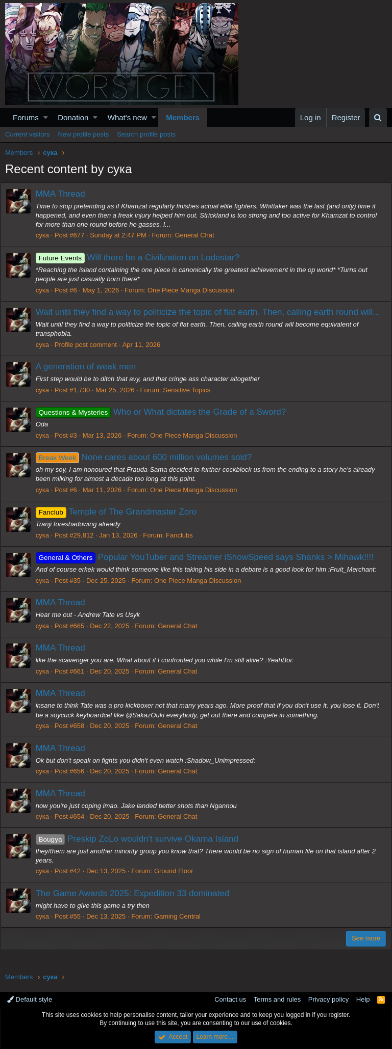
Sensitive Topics (191, 402)
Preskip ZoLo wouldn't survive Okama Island (141, 850)
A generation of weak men (90, 379)
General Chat (199, 235)
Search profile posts (146, 134)
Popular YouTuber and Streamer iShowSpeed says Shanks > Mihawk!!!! (209, 569)
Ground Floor (178, 883)
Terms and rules (277, 1000)
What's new (127, 117)
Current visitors (27, 134)
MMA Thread (65, 194)
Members (183, 117)
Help (363, 1000)
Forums (26, 117)
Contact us (230, 1000)
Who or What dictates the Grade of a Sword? (165, 424)
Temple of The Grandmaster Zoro (121, 524)
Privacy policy (328, 1000)
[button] (46, 117)
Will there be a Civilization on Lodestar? (142, 257)
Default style (29, 1000)
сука (47, 235)
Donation (73, 117)
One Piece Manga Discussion (195, 290)
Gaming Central (182, 928)
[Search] (378, 117)
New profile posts (83, 134)
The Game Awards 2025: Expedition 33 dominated (137, 905)
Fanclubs (184, 547)
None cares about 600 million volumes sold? (148, 469)
